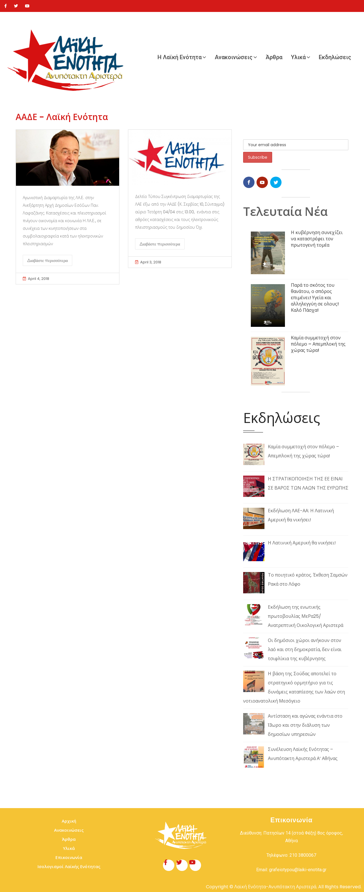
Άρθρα (274, 57)
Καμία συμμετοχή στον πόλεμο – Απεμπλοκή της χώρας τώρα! (318, 344)
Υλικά (298, 57)
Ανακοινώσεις (234, 57)
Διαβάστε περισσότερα (47, 260)
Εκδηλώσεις (335, 57)
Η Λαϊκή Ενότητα (180, 57)
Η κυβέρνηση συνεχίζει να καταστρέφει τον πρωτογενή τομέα (317, 238)
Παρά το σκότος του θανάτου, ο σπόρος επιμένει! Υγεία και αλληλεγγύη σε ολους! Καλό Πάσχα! (315, 297)
